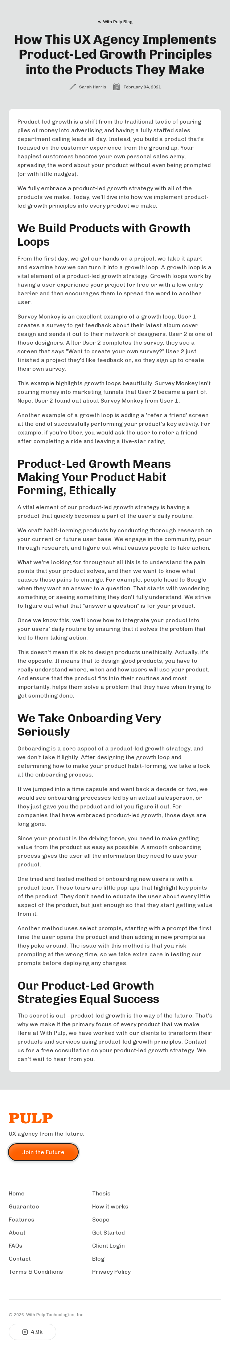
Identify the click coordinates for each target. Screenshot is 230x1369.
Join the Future (43, 1152)
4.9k (32, 1331)
